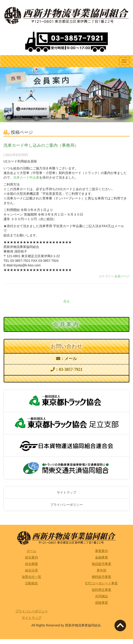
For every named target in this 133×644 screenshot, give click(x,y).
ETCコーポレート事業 (101, 583)
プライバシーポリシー (66, 505)
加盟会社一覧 (31, 577)
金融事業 (101, 557)
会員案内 (66, 324)
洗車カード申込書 (26, 177)
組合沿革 (31, 570)
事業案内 (101, 551)
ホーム (31, 551)
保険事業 (101, 602)
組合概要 (31, 564)
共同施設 (101, 596)
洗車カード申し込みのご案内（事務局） (41, 145)
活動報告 (31, 583)
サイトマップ (66, 492)
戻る (66, 301)
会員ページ (122, 276)
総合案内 (31, 557)
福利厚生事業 (101, 590)
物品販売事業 (101, 564)
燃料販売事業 (101, 577)
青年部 (101, 570)
